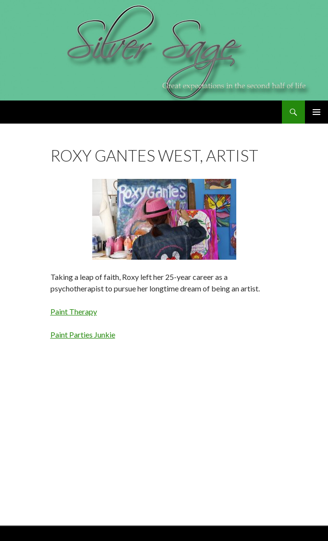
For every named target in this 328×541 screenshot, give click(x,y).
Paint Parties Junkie (82, 334)
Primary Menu (316, 112)
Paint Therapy (73, 311)
